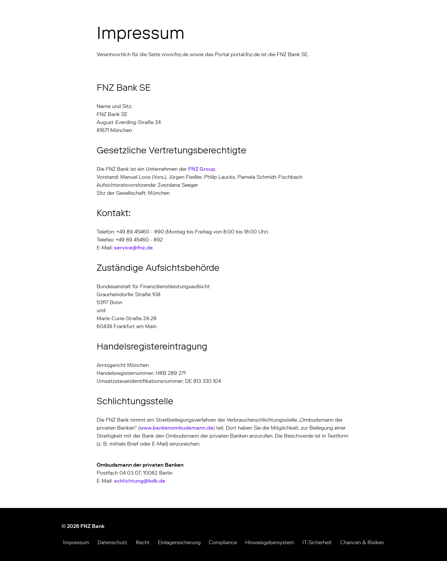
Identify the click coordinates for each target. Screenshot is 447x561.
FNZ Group (201, 169)
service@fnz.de (133, 248)
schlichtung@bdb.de (139, 481)
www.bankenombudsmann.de (176, 428)
